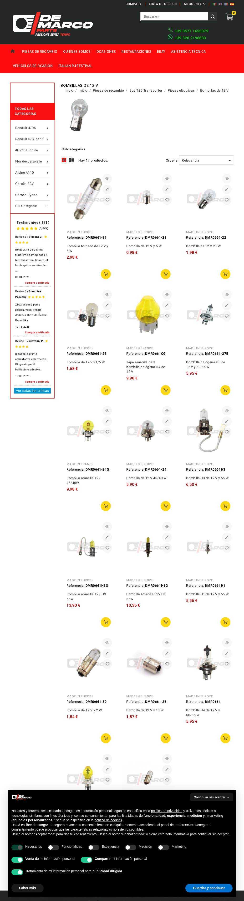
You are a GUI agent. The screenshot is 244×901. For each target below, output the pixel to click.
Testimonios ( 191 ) (33, 222)
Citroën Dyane (32, 194)
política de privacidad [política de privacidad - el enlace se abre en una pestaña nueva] (167, 811)
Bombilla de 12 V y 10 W (144, 710)
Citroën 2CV (32, 183)
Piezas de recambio (39, 52)
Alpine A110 (32, 172)
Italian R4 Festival (75, 66)
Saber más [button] (27, 888)
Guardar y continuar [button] (209, 888)
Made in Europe (79, 232)
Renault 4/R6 (32, 127)
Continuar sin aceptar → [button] (211, 797)
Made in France (139, 348)
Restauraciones (136, 52)
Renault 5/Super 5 (32, 139)
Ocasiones (106, 52)
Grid (64, 160)
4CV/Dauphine (32, 150)
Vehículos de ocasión (33, 66)
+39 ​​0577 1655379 (191, 31)
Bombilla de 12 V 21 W (203, 246)
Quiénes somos (77, 52)
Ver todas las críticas (32, 391)
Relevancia (207, 160)
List (72, 160)
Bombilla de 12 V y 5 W (144, 246)
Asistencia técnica (188, 52)
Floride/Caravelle (32, 161)
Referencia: (75, 237)
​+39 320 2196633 (190, 38)
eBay (161, 52)
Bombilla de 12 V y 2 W (84, 710)
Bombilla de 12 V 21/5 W (85, 362)
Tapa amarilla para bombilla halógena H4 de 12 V (145, 367)
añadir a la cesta (106, 274)
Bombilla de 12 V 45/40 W (146, 478)
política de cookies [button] (108, 820)
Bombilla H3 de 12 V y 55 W (207, 478)
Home (14, 51)
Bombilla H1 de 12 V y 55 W (207, 594)
